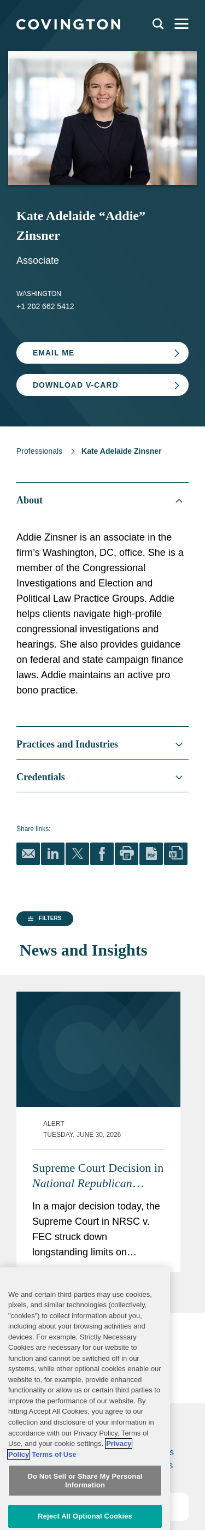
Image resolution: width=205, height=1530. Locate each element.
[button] (43, 1015)
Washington (38, 294)
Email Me (53, 352)
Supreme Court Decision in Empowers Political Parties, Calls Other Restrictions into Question (120, 1126)
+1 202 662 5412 (45, 306)
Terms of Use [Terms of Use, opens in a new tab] (54, 1486)
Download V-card (76, 385)
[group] (40, 1015)
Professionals (39, 451)
